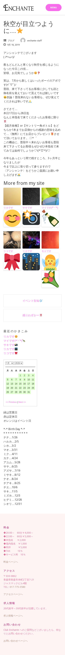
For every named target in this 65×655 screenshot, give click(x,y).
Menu (53, 7)
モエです (50, 269)
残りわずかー (32, 315)
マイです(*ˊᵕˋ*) (50, 216)
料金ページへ (10, 561)
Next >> (22, 402)
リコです (12, 260)
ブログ (11, 40)
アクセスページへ (13, 594)
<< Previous (11, 402)
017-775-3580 (17, 587)
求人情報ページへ (13, 615)
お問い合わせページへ (15, 640)
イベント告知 (32, 300)
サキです (31, 216)
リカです (12, 216)
